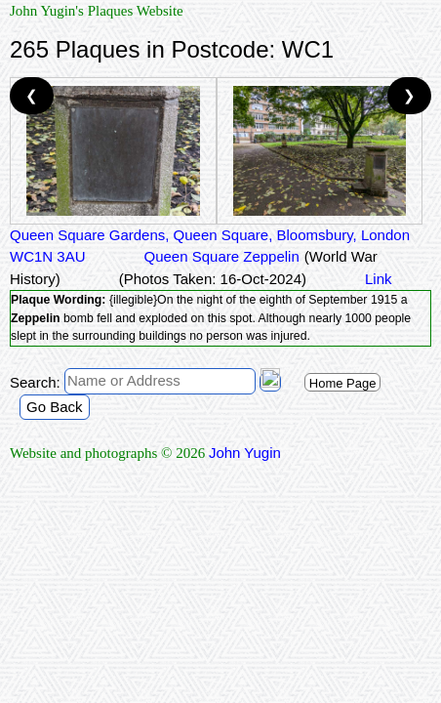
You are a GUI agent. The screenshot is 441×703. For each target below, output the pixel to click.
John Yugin (245, 452)
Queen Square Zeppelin (222, 256)
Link (378, 278)
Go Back (54, 406)
